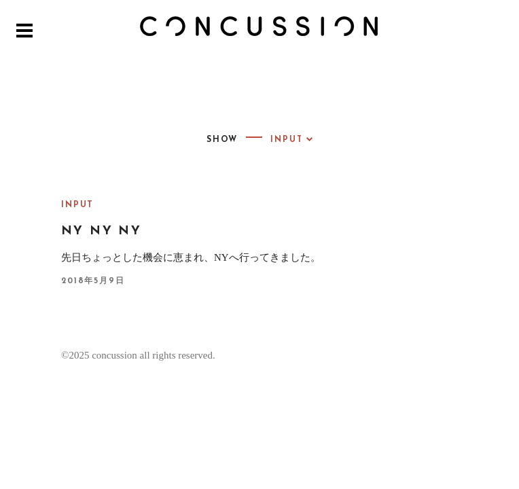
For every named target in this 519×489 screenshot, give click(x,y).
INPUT (77, 205)
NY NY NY (101, 231)
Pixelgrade (420, 412)
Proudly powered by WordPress (156, 412)
